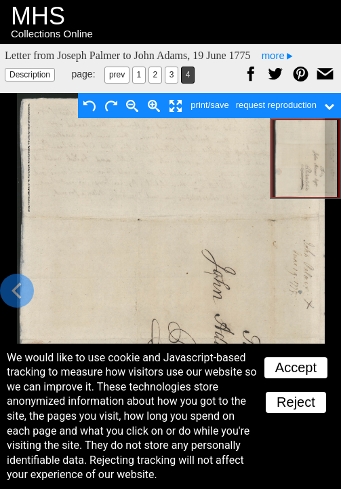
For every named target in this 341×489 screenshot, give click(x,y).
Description (29, 74)
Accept (296, 367)
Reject (296, 402)
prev (117, 74)
